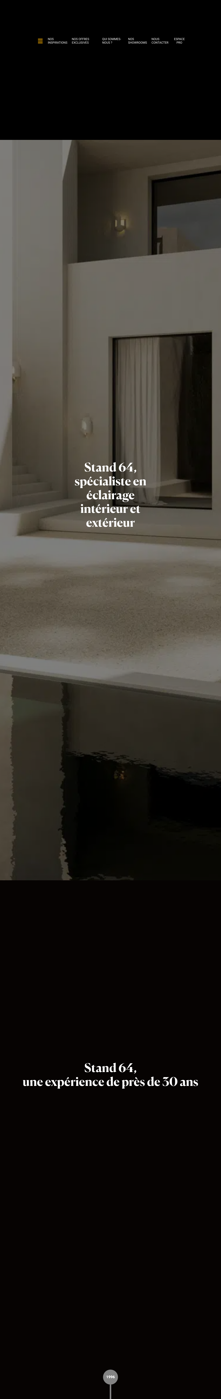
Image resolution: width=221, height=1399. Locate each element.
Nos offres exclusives (80, 40)
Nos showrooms (137, 40)
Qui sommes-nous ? (111, 40)
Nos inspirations (57, 40)
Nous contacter (159, 40)
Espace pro (179, 40)
